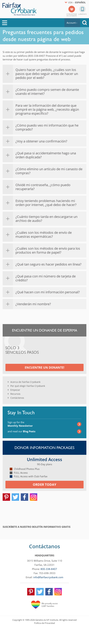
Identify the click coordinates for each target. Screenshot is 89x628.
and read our (21, 431)
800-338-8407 (49, 569)
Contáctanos (44, 546)
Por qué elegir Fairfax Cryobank (27, 385)
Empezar (15, 389)
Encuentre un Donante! (44, 367)
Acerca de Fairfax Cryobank (25, 381)
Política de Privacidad (44, 623)
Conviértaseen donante (71, 15)
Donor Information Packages (44, 448)
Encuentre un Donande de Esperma (44, 330)
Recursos (15, 393)
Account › (72, 22)
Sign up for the (20, 424)
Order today (44, 484)
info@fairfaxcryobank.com (48, 577)
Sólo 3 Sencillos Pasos (22, 350)
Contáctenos (17, 397)
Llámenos (82, 15)
